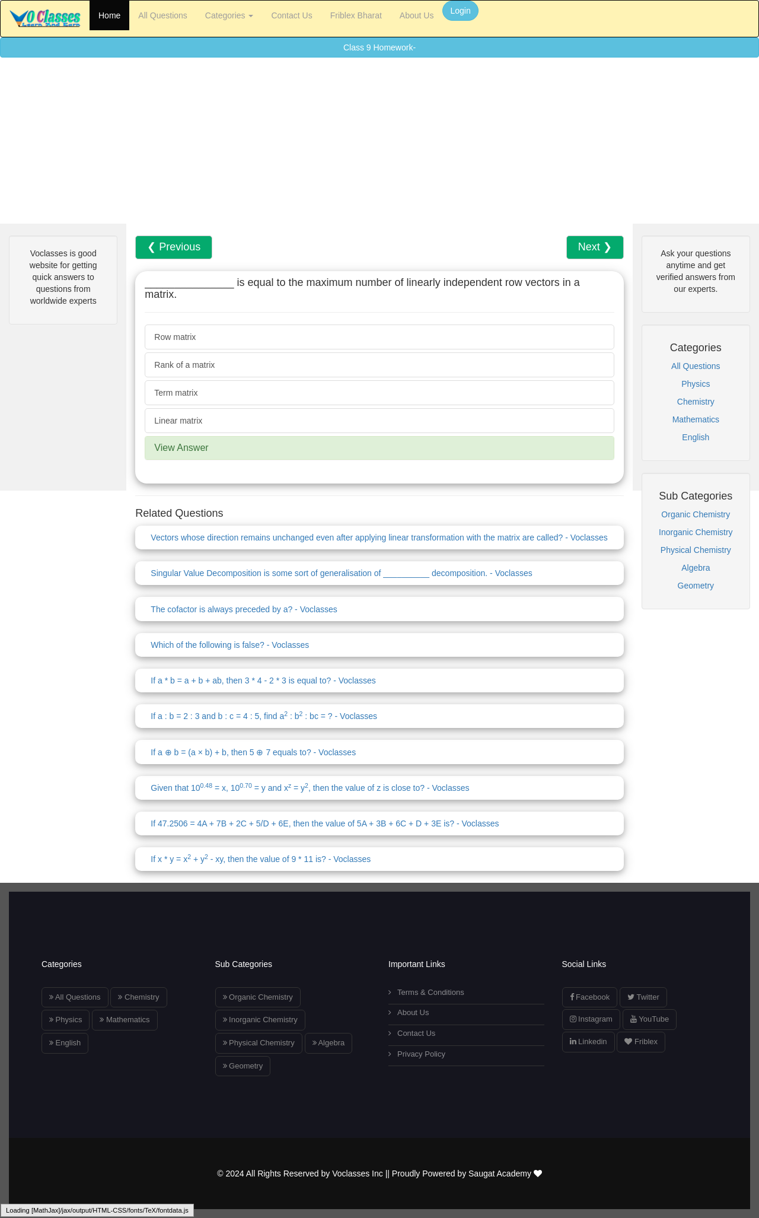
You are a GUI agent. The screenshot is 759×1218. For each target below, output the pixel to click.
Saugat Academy (505, 1173)
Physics (695, 384)
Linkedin (588, 1041)
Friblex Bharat (356, 15)
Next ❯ (595, 247)
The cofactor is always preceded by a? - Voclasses (244, 609)
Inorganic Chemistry (696, 532)
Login (460, 10)
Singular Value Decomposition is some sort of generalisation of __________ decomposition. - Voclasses (341, 573)
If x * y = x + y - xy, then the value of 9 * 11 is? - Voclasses (261, 859)
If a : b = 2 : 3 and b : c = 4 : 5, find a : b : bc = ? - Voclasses (264, 716)
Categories (229, 15)
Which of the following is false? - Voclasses (230, 645)
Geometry (696, 585)
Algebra (695, 568)
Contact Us (291, 15)
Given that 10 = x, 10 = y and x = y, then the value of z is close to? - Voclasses (310, 788)
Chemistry (696, 401)
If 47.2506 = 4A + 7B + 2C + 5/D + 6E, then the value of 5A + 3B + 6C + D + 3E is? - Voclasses (325, 823)
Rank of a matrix (184, 365)
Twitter (643, 997)
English (695, 437)
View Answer (181, 448)
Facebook (590, 997)
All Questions (162, 15)
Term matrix (175, 392)
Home (109, 15)
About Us (417, 15)
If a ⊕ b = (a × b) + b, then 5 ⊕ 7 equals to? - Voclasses (253, 752)
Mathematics (695, 419)
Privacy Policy (416, 1054)
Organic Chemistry (695, 514)
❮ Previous (173, 247)
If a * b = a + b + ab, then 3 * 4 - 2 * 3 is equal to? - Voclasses (263, 680)
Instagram (591, 1019)
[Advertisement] (356, 141)
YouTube (649, 1019)
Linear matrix (178, 420)
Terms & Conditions (426, 992)
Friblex (641, 1041)
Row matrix (175, 337)
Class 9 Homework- (379, 47)
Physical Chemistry (696, 550)
